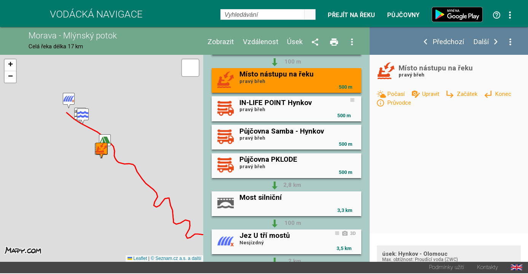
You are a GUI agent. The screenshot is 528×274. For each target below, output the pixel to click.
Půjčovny (403, 15)
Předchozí (448, 42)
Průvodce (399, 102)
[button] (69, 101)
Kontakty (487, 268)
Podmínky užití (446, 268)
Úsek (295, 42)
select (310, 14)
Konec (503, 94)
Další (481, 42)
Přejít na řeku (351, 15)
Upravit (431, 94)
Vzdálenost (260, 42)
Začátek (468, 94)
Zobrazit (220, 42)
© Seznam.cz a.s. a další (176, 259)
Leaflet (137, 259)
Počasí (396, 94)
